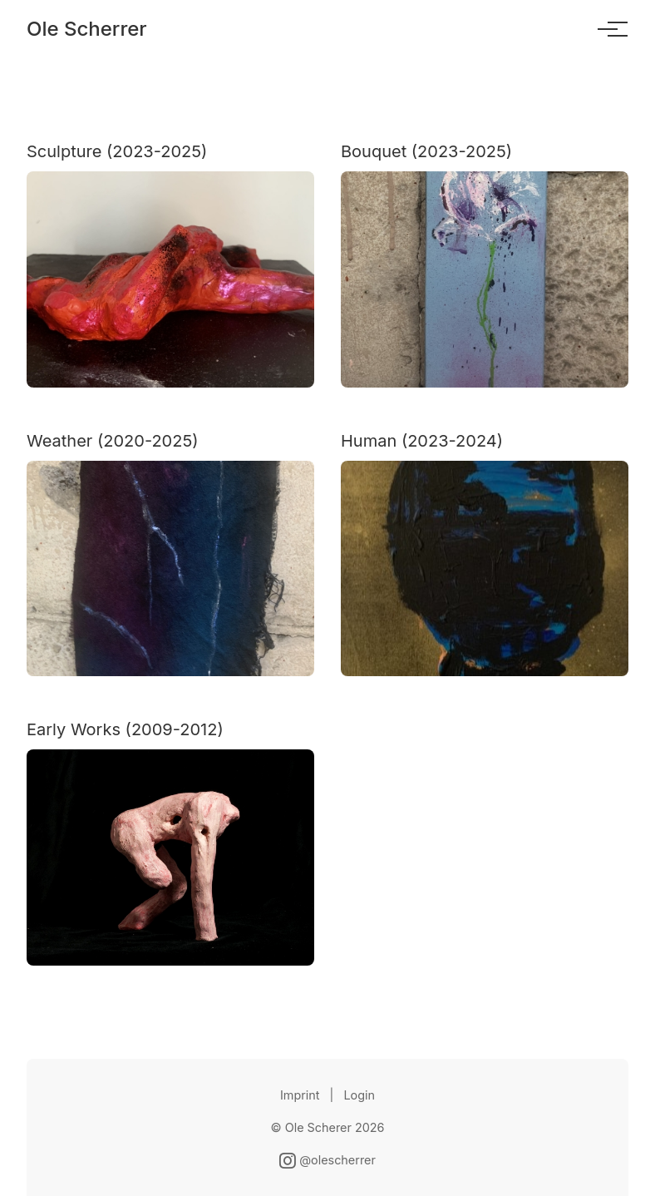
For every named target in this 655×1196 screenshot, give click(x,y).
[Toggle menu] (607, 29)
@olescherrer (327, 1160)
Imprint (300, 1095)
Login (359, 1095)
